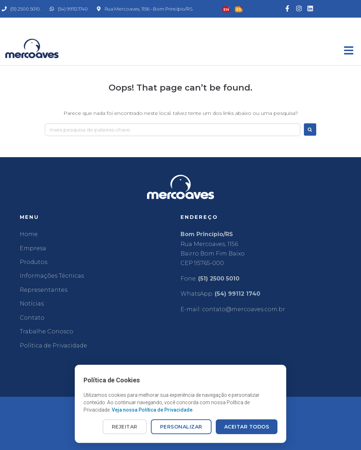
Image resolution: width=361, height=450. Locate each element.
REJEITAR (124, 427)
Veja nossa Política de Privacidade (153, 410)
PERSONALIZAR (181, 427)
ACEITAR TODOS (246, 427)
